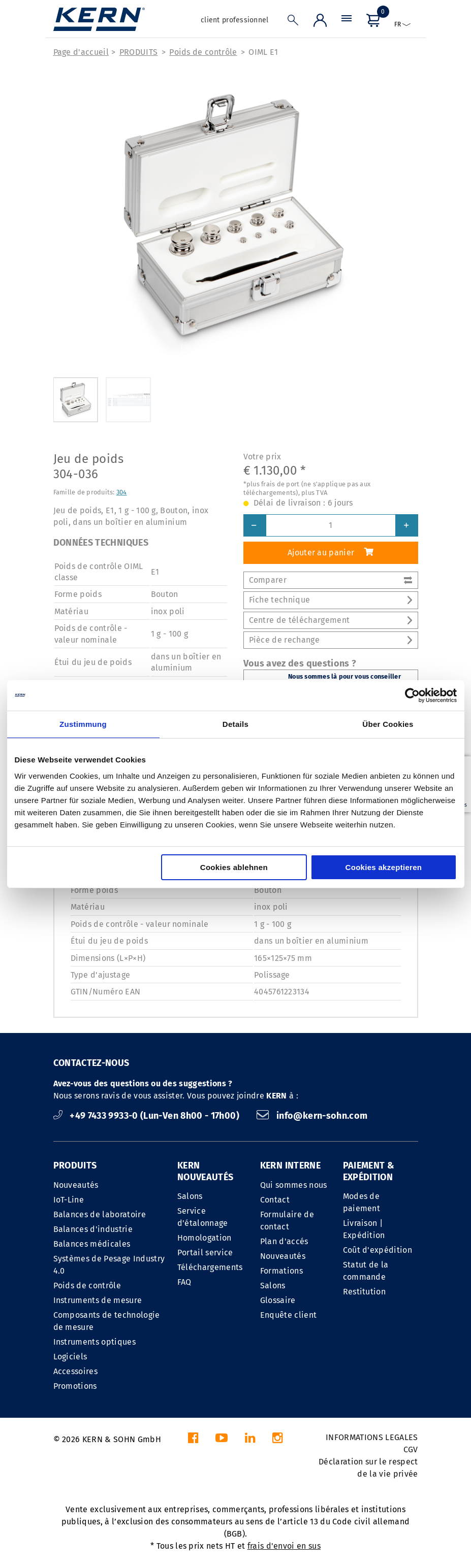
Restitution (364, 1291)
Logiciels (70, 1356)
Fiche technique (331, 600)
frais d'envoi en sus (284, 1546)
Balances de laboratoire (99, 1214)
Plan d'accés (284, 1241)
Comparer (331, 580)
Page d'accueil (81, 52)
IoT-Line (68, 1200)
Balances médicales (92, 1244)
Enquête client (288, 1315)
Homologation (204, 1238)
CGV (410, 1449)
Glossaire (278, 1300)
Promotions (75, 1386)
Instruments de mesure (97, 1300)
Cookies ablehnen (234, 867)
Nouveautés (76, 1185)
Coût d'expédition (377, 1250)
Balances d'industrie (93, 1229)
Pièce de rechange (331, 640)
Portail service (205, 1252)
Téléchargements (210, 1267)
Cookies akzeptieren (384, 867)
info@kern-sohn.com (312, 1115)
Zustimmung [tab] (83, 724)
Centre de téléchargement (331, 620)
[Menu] (346, 23)
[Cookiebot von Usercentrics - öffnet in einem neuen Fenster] (412, 695)
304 (121, 492)
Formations (281, 1271)
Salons (190, 1196)
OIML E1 (263, 52)
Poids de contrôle (203, 52)
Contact (275, 1200)
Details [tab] (235, 724)
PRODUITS (138, 52)
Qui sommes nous (293, 1185)
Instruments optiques (94, 1342)
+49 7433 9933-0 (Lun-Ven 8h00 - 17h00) (147, 1115)
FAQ (184, 1282)
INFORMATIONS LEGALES (372, 1437)
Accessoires (75, 1371)
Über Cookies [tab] (387, 724)
